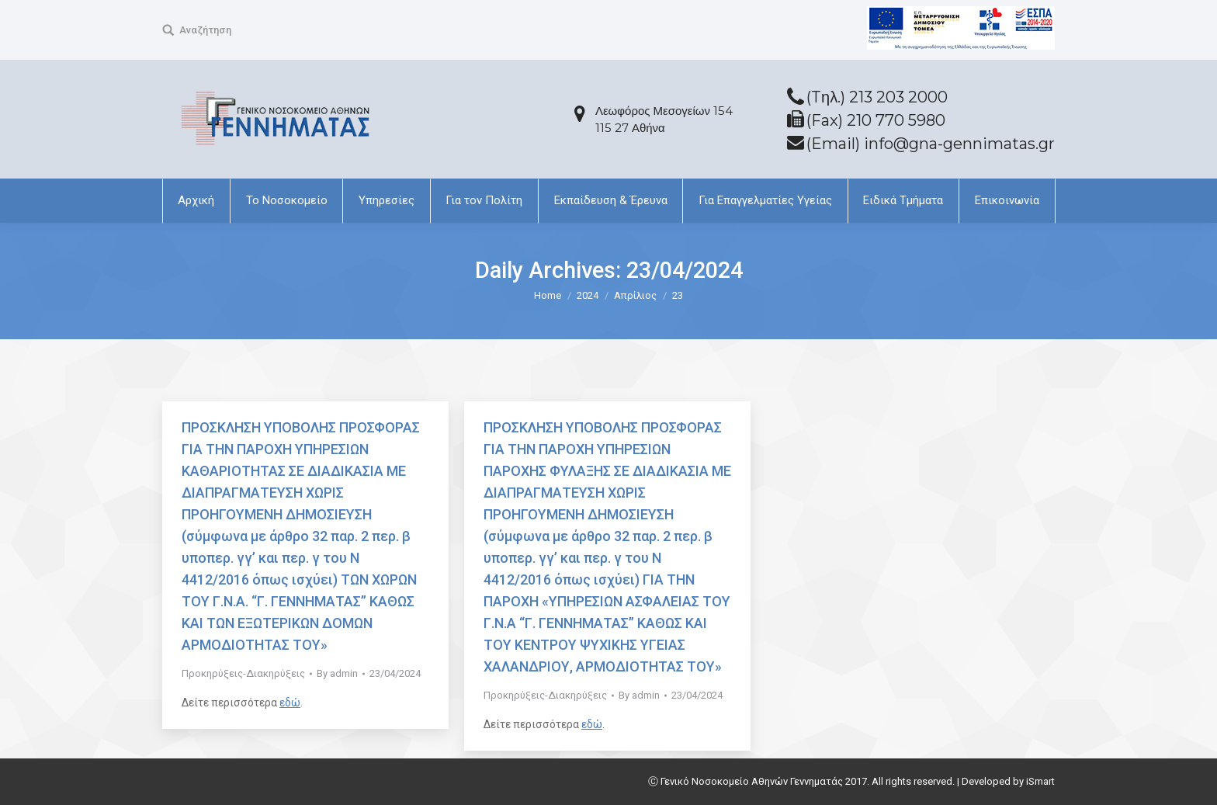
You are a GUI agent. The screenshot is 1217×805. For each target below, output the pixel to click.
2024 (587, 295)
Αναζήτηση (205, 30)
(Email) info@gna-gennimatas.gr (930, 143)
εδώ (289, 702)
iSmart (1040, 781)
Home (547, 295)
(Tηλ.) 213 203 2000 (877, 97)
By (337, 673)
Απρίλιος (635, 295)
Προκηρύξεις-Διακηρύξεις (243, 673)
